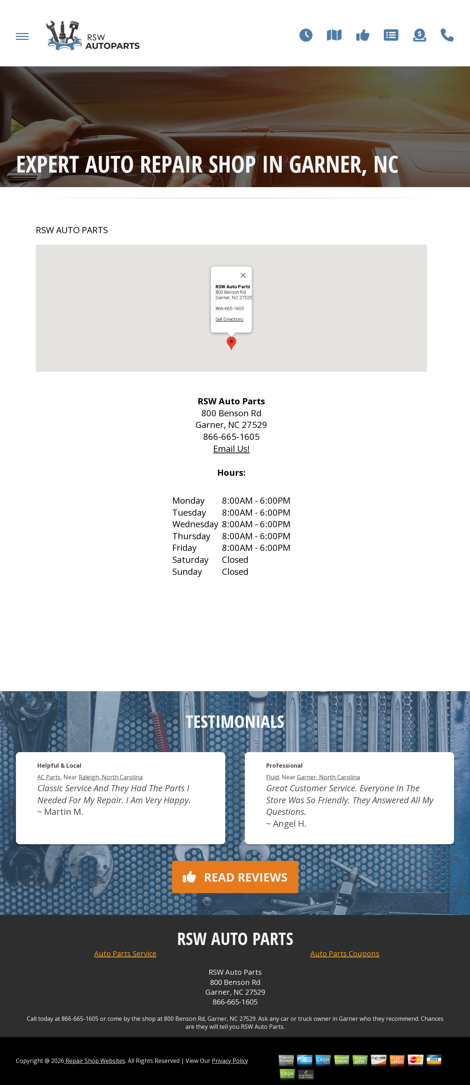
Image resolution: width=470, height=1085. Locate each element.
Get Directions (229, 319)
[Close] (243, 275)
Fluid (272, 777)
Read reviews (235, 877)
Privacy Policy (230, 1061)
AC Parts (48, 777)
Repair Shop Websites (94, 1061)
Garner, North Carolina (328, 777)
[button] (231, 343)
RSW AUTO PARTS (72, 230)
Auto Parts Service (125, 953)
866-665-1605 (229, 308)
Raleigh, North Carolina (111, 777)
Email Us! (231, 448)
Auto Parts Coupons (344, 953)
